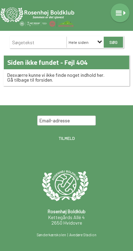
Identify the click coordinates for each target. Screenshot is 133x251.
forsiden (43, 80)
